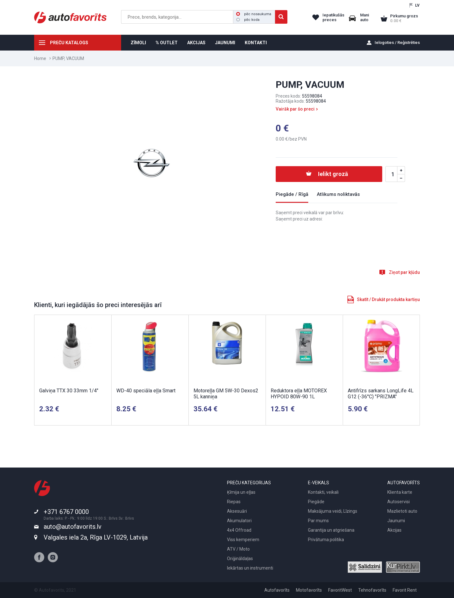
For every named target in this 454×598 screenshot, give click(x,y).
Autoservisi (398, 501)
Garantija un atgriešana (331, 530)
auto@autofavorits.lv (72, 526)
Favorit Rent (405, 590)
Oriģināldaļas (240, 558)
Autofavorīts (277, 590)
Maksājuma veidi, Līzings (332, 511)
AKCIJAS (196, 42)
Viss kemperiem (243, 539)
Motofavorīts (309, 590)
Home (40, 58)
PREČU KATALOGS (69, 42)
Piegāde (316, 501)
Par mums (318, 520)
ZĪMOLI (138, 42)
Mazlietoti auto (402, 511)
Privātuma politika (326, 539)
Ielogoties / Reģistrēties (397, 42)
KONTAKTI (256, 42)
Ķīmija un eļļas (241, 492)
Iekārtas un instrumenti (250, 568)
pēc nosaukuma (253, 14)
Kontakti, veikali (323, 492)
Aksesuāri (237, 511)
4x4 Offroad (239, 530)
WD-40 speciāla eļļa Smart (145, 391)
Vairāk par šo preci (295, 109)
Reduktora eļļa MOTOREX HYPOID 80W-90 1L (299, 394)
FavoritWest (340, 590)
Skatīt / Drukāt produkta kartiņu (388, 299)
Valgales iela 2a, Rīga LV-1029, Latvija (96, 537)
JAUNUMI (225, 42)
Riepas (234, 501)
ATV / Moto (238, 549)
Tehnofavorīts (372, 590)
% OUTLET (167, 42)
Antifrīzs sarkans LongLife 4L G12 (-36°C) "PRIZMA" (381, 394)
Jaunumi (396, 520)
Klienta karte (399, 492)
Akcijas (394, 530)
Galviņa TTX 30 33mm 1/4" (68, 391)
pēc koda (248, 20)
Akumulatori (239, 520)
